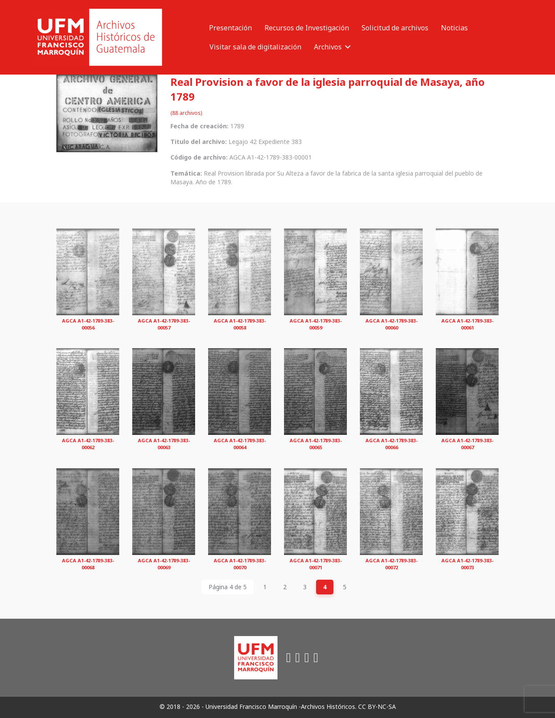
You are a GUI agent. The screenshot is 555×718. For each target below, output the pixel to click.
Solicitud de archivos (395, 28)
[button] (348, 46)
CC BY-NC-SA (377, 706)
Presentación (230, 28)
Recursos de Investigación (306, 28)
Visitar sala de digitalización (255, 47)
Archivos (328, 47)
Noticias (454, 28)
